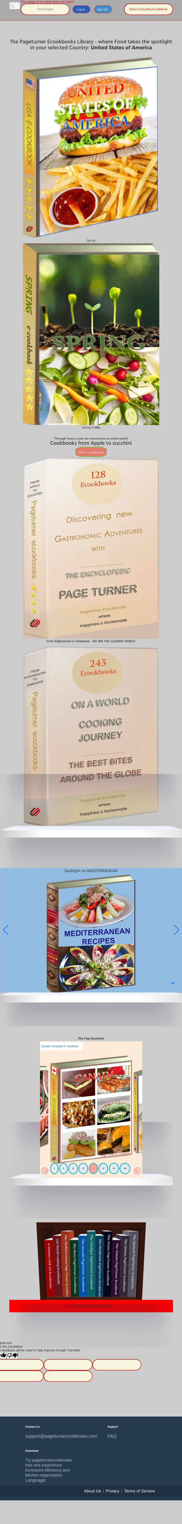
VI (103, 1168)
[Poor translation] (12, 1355)
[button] (177, 930)
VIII (125, 1168)
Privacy (112, 1491)
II (63, 1168)
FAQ (112, 1436)
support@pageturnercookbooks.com (50, 1436)
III (73, 1168)
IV (83, 1168)
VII (114, 1168)
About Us (92, 1491)
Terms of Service (139, 1491)
